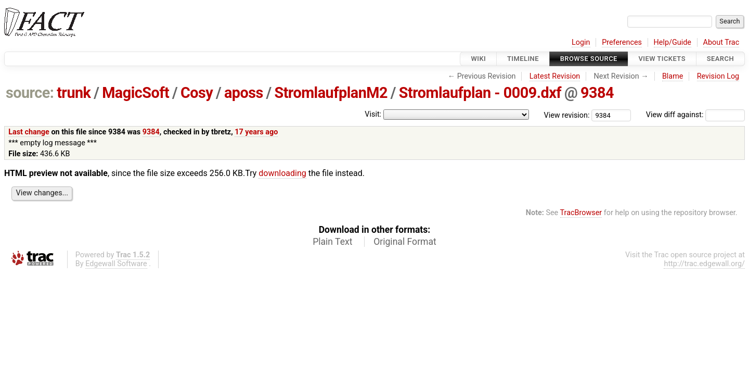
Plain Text (332, 241)
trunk (74, 93)
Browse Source (588, 59)
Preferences (622, 42)
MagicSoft (135, 93)
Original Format (404, 241)
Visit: (373, 114)
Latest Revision (555, 76)
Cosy (196, 93)
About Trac (721, 42)
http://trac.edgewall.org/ (704, 263)
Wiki (478, 59)
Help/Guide (672, 42)
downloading (282, 173)
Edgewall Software (116, 263)
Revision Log (718, 76)
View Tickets (662, 59)
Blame (672, 76)
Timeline (523, 59)
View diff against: (695, 114)
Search (720, 59)
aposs (243, 93)
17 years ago (256, 132)
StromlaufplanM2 (331, 93)
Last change (28, 132)
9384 (597, 93)
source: (30, 93)
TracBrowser (581, 212)
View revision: (567, 114)
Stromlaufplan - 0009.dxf (480, 93)
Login (581, 42)
